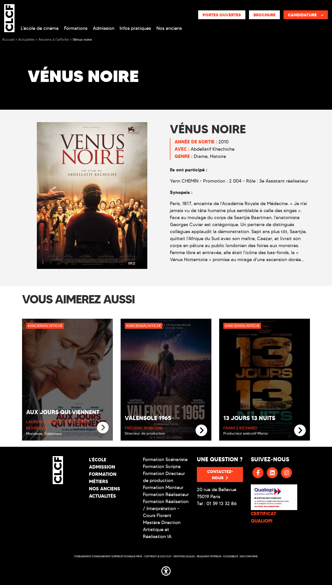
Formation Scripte (162, 466)
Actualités (102, 496)
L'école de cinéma (40, 28)
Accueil (8, 39)
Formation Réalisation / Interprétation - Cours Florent (166, 508)
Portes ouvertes (222, 14)
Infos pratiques (135, 28)
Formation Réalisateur (166, 494)
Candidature (306, 14)
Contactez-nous (220, 474)
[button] (166, 570)
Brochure (264, 14)
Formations (75, 28)
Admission (103, 28)
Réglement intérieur (209, 556)
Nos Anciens (104, 489)
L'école (97, 460)
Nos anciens (169, 28)
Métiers (98, 481)
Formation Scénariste (165, 459)
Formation (102, 474)
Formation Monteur (163, 487)
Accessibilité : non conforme (240, 556)
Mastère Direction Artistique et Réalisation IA (162, 529)
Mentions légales (184, 556)
